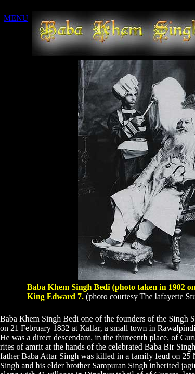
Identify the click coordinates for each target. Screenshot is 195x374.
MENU (16, 18)
